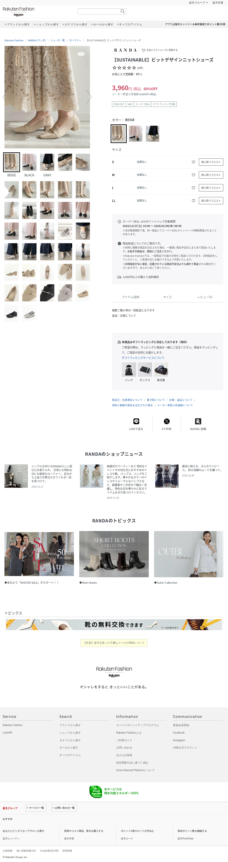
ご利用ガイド (124, 740)
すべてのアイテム (70, 755)
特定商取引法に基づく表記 (132, 762)
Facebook (179, 732)
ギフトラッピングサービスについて (143, 358)
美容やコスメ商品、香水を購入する (83, 831)
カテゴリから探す (70, 740)
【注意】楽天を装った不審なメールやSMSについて (114, 642)
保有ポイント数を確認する (192, 831)
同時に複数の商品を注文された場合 (132, 405)
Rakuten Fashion (37, 12)
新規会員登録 (181, 725)
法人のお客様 (124, 755)
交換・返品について (180, 400)
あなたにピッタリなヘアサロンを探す (23, 831)
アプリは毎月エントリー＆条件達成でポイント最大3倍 (195, 24)
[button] (5, 97)
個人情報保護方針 (26, 850)
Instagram (179, 740)
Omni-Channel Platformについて (135, 770)
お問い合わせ (124, 747)
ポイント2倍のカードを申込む (137, 831)
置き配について (156, 400)
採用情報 (67, 850)
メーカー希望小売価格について (175, 405)
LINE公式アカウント (185, 747)
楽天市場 (217, 2)
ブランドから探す (70, 725)
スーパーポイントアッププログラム (137, 725)
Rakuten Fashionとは (128, 732)
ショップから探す (70, 732)
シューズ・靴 (57, 40)
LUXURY (7, 732)
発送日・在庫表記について (127, 400)
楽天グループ (197, 2)
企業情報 (7, 850)
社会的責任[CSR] (49, 850)
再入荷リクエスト (211, 162)
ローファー (75, 40)
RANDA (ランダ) (37, 40)
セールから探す (68, 747)
